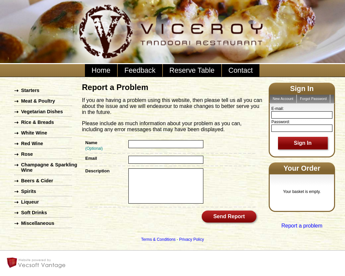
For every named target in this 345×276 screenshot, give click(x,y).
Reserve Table (192, 70)
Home (101, 70)
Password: (280, 122)
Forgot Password (313, 99)
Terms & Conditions (158, 239)
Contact (241, 70)
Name (91, 142)
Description (97, 170)
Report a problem (301, 226)
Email (91, 158)
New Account (283, 99)
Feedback (140, 70)
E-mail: (277, 108)
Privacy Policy (191, 239)
